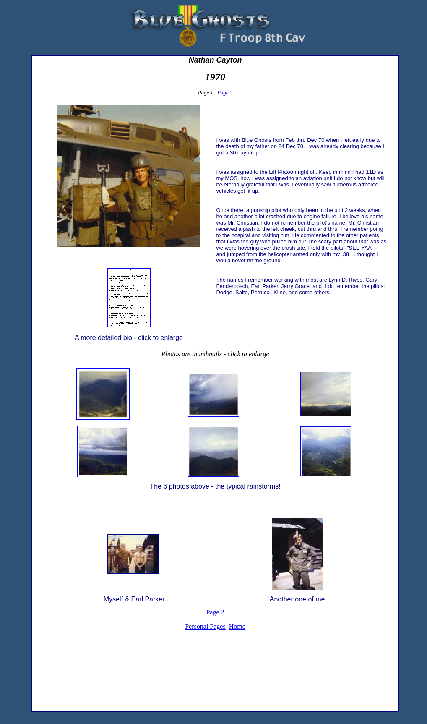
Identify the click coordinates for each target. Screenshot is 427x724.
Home (237, 626)
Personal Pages (205, 626)
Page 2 (224, 92)
